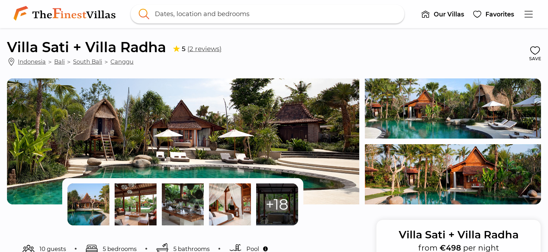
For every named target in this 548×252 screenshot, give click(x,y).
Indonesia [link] (32, 61)
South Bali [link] (87, 61)
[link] (66, 14)
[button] (442, 14)
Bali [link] (59, 61)
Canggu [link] (122, 61)
